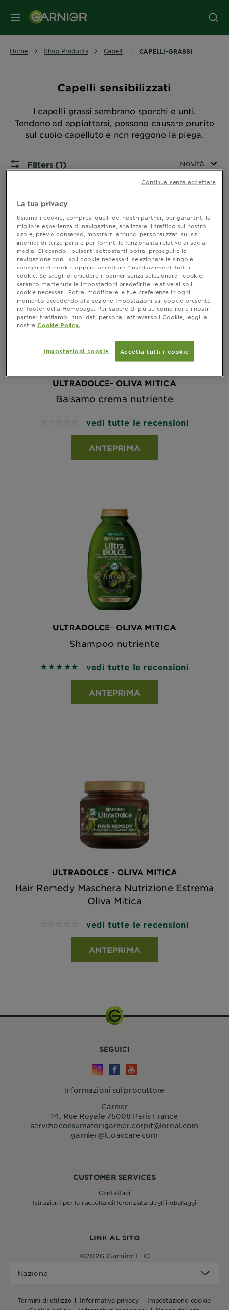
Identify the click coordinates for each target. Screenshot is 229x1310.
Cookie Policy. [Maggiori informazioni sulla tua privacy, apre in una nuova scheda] (58, 325)
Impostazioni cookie (76, 350)
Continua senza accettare (178, 182)
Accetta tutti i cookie (155, 351)
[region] (114, 273)
